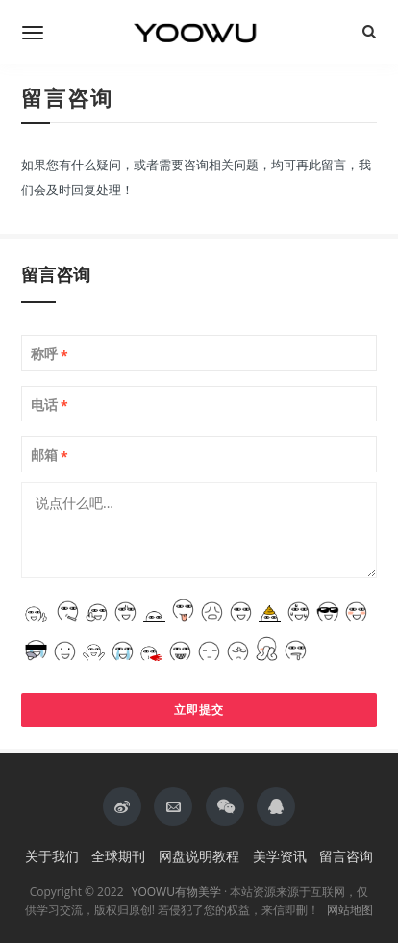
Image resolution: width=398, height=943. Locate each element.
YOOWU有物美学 (176, 891)
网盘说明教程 (199, 856)
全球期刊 (118, 856)
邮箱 (49, 455)
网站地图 (350, 910)
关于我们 (52, 856)
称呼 (49, 354)
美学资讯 (280, 856)
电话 (49, 405)
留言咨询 (346, 856)
